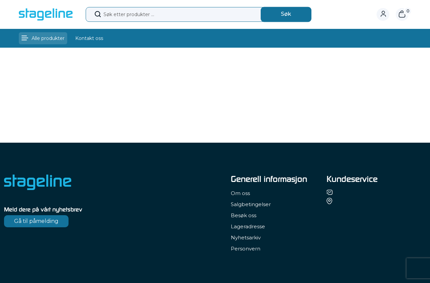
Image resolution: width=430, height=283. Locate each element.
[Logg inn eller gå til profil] (386, 14)
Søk (286, 14)
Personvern (245, 248)
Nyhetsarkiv (246, 237)
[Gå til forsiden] (46, 14)
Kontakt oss (89, 38)
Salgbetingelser (251, 204)
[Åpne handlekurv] (402, 14)
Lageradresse (248, 226)
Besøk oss (243, 215)
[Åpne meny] (43, 38)
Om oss (240, 193)
